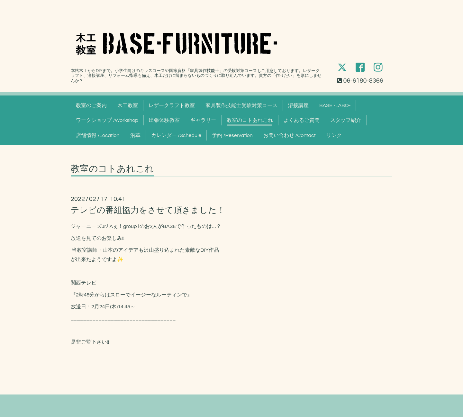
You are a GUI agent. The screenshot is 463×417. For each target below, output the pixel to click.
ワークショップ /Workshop (107, 120)
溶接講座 (298, 105)
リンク (334, 135)
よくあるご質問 (302, 120)
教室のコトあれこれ (250, 120)
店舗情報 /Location (98, 135)
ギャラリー (203, 120)
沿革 (135, 135)
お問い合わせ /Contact (289, 135)
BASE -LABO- (334, 105)
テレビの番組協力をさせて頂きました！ (148, 210)
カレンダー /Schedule (176, 135)
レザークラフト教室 (172, 105)
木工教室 (127, 105)
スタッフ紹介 (345, 120)
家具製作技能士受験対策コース (241, 105)
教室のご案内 (91, 105)
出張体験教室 (164, 120)
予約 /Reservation (232, 135)
